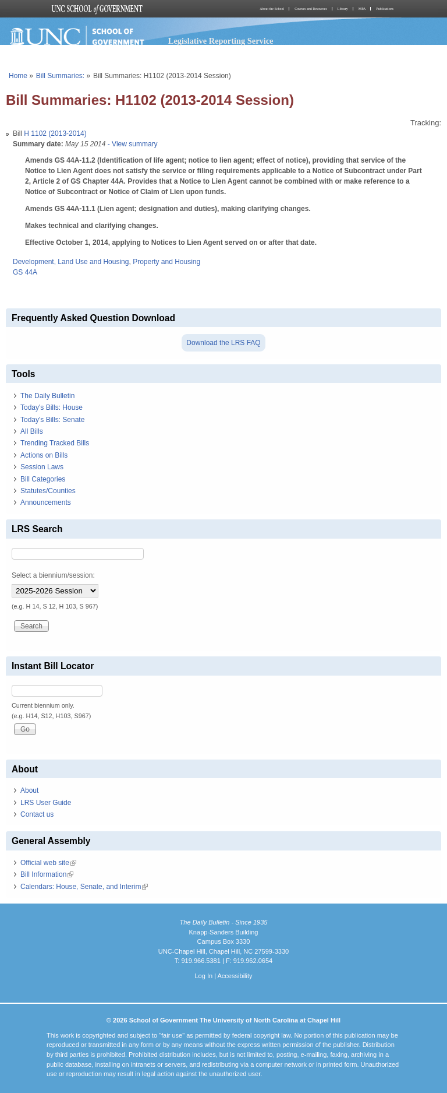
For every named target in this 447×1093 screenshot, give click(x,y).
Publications (384, 8)
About (29, 790)
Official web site (48, 863)
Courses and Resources (311, 8)
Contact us (37, 814)
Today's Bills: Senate (52, 420)
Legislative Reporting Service (221, 40)
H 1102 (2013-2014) (55, 133)
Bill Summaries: (60, 76)
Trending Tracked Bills (54, 443)
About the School (272, 8)
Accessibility (234, 975)
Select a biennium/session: (53, 575)
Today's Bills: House (51, 407)
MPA (362, 8)
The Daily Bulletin (47, 396)
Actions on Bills (44, 455)
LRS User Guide (45, 803)
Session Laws (41, 467)
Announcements (45, 502)
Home (18, 76)
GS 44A (25, 272)
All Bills (31, 431)
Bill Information (46, 874)
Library (343, 8)
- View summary (131, 144)
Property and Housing (166, 262)
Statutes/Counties (48, 491)
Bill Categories (42, 479)
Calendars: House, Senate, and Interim (84, 887)
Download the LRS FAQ (223, 343)
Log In (203, 975)
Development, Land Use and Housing (71, 262)
